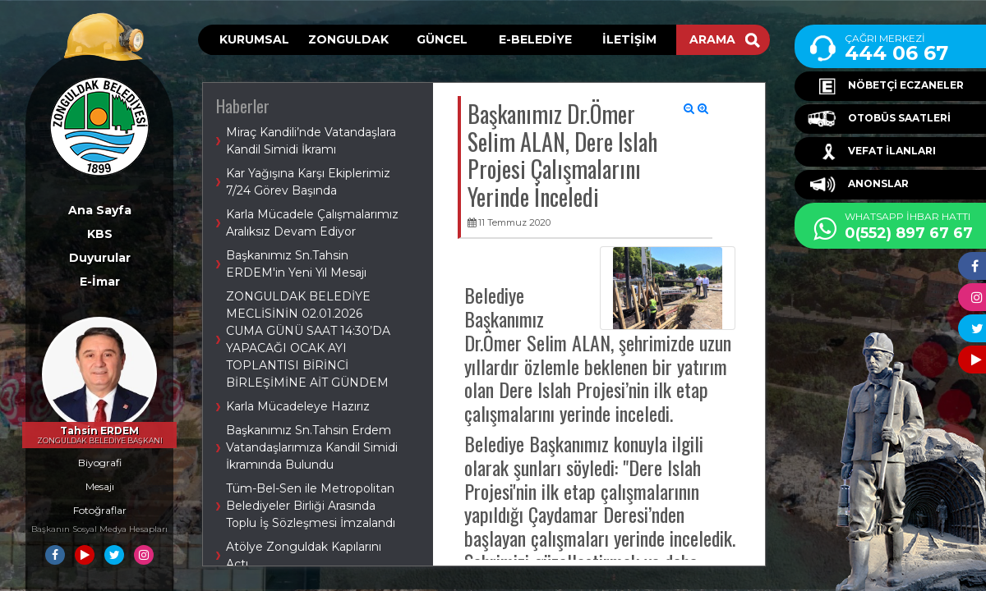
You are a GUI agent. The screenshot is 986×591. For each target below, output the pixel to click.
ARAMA (724, 39)
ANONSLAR (858, 184)
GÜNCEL (442, 39)
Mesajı (99, 486)
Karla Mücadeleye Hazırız (298, 406)
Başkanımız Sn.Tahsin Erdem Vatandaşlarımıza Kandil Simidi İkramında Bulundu (312, 447)
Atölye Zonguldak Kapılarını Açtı (303, 555)
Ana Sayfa (99, 210)
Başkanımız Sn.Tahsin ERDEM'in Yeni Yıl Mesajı (296, 264)
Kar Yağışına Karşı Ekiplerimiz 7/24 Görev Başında (308, 182)
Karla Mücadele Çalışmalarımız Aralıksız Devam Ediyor (312, 223)
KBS (100, 234)
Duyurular (100, 257)
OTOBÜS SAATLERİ (879, 119)
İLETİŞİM (629, 39)
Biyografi (100, 462)
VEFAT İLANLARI (872, 152)
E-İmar (100, 281)
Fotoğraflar (100, 510)
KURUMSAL (254, 39)
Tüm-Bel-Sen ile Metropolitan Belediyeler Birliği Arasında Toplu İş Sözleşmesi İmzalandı (310, 505)
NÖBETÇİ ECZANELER (886, 86)
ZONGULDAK (348, 39)
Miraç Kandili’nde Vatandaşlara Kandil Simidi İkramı (311, 141)
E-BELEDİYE (535, 39)
